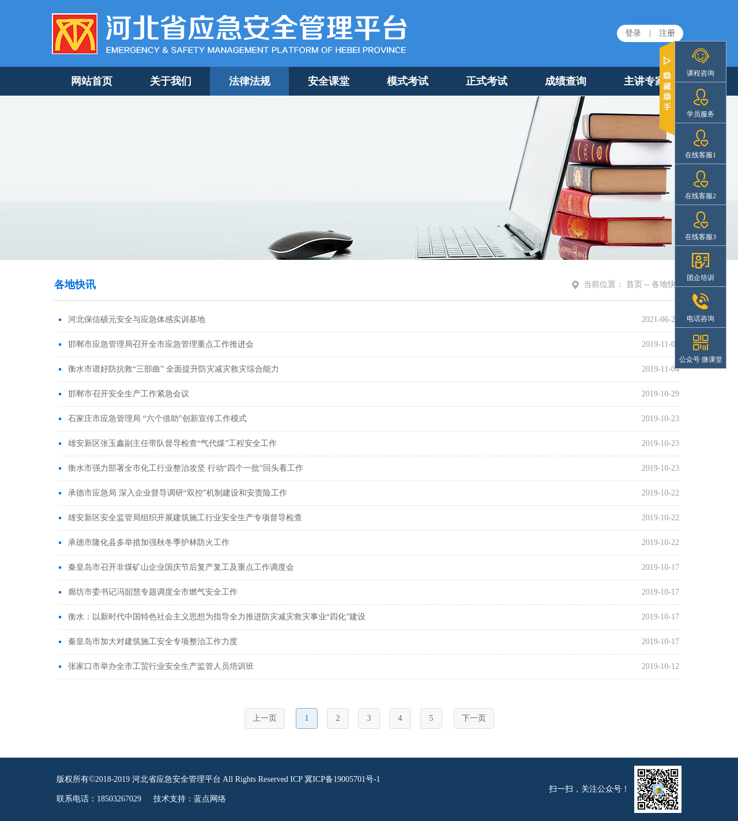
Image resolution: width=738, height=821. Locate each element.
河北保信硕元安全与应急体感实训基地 (132, 319)
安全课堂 (328, 81)
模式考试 (407, 81)
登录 (633, 33)
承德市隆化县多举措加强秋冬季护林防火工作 (144, 542)
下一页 (474, 718)
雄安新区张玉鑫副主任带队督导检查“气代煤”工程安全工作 (168, 443)
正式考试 (486, 81)
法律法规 (249, 81)
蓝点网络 (210, 798)
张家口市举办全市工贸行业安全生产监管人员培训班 (156, 666)
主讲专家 (644, 81)
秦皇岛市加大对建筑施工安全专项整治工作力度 (148, 641)
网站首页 (91, 81)
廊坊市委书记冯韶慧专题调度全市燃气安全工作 (148, 592)
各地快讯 (668, 284)
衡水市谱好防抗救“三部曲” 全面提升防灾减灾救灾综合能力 (169, 369)
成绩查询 (565, 81)
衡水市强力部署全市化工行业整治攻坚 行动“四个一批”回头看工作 (181, 468)
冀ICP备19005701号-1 (342, 779)
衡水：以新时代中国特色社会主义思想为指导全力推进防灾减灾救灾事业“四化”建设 (212, 616)
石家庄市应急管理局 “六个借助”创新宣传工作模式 (153, 418)
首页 (634, 284)
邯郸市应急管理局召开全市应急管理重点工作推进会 (156, 344)
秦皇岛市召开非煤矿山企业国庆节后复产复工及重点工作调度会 (176, 567)
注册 (667, 33)
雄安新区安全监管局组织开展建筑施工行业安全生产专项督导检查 (180, 517)
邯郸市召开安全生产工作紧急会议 (124, 393)
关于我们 (170, 81)
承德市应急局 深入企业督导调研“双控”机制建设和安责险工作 (173, 493)
